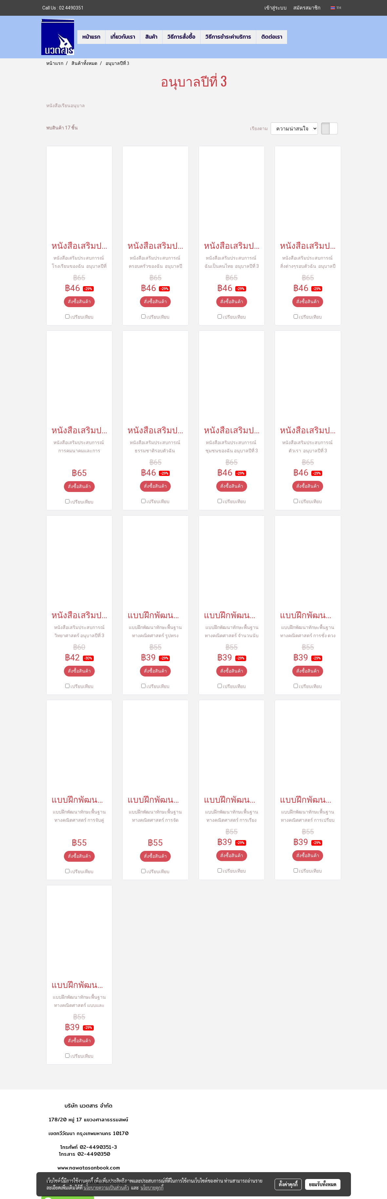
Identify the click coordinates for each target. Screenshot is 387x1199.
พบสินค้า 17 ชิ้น (62, 127)
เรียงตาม (260, 128)
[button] (293, 37)
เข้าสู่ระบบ (275, 8)
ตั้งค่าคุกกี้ (288, 1184)
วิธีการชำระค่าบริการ (228, 37)
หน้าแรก (91, 37)
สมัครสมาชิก (306, 8)
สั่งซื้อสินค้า (79, 301)
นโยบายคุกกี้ (152, 1187)
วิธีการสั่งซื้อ (181, 37)
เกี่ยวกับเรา (122, 37)
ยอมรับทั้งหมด (323, 1184)
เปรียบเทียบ (81, 317)
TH (336, 7)
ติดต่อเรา (271, 37)
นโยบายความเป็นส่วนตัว (106, 1187)
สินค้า (151, 37)
